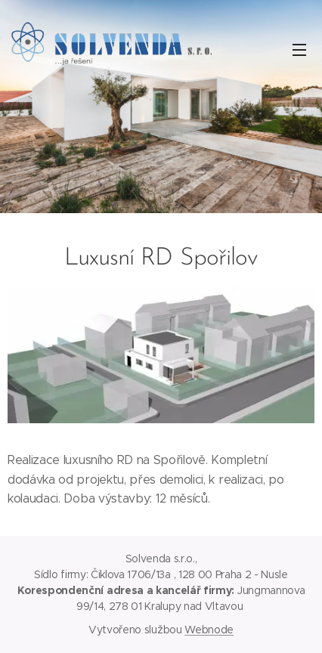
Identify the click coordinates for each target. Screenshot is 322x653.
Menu (299, 50)
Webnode (209, 629)
